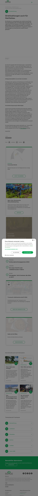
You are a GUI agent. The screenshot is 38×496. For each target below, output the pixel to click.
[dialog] (19, 248)
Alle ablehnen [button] (15, 252)
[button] (19, 249)
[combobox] (32, 240)
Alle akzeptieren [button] (27, 252)
